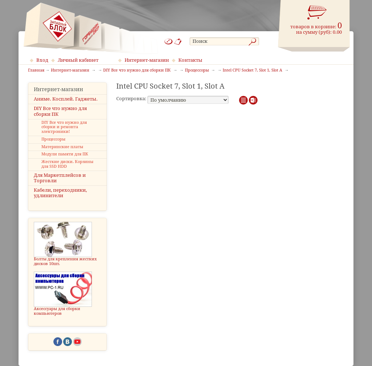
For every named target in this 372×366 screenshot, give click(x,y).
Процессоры (53, 139)
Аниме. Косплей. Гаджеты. (66, 99)
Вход (42, 60)
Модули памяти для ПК (64, 154)
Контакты (190, 60)
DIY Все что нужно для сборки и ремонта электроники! (64, 127)
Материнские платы (62, 147)
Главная (36, 70)
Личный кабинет (78, 60)
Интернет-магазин (147, 60)
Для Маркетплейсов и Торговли (60, 177)
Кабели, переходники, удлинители (60, 192)
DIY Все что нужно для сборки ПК (60, 111)
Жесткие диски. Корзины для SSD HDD (67, 164)
